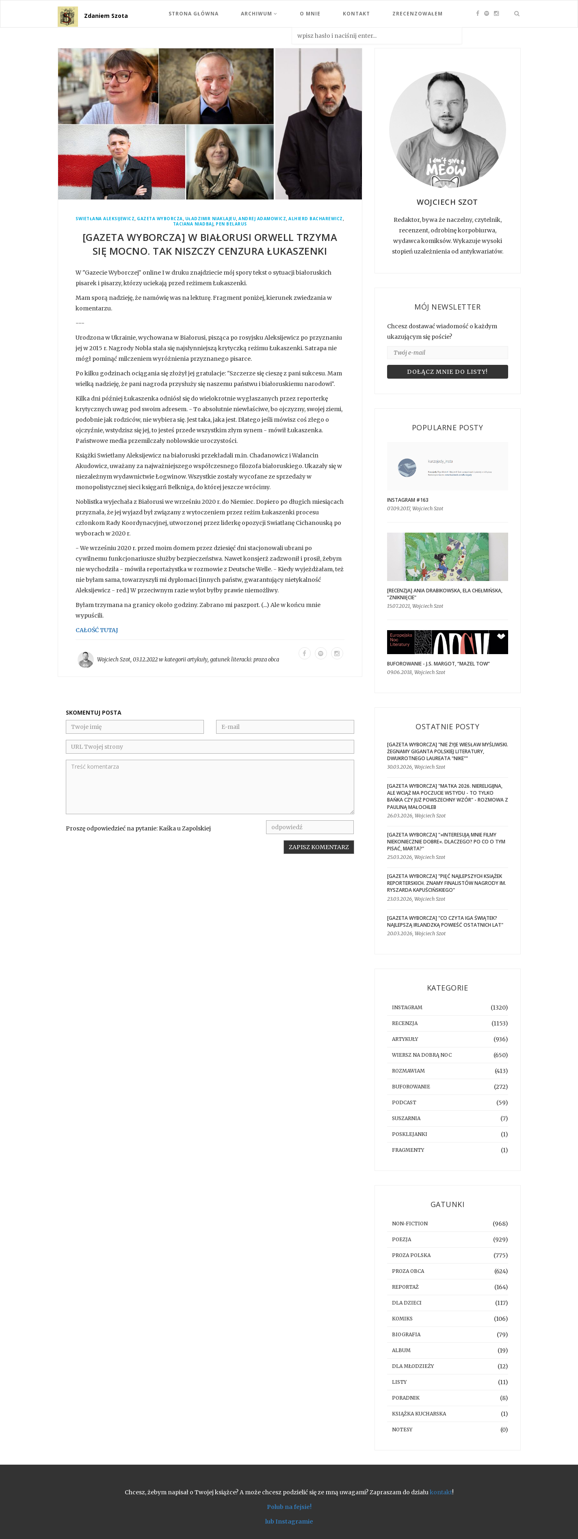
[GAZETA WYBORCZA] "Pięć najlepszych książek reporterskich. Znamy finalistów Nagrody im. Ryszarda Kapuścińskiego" (446, 883)
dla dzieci (407, 1303)
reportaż (405, 1287)
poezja (401, 1239)
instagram (407, 1007)
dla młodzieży (413, 1366)
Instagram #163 (408, 499)
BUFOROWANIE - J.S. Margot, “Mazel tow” (438, 663)
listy (399, 1382)
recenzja (405, 1023)
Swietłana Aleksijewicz (105, 219)
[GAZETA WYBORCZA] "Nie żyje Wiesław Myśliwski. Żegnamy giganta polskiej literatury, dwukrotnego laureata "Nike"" (447, 751)
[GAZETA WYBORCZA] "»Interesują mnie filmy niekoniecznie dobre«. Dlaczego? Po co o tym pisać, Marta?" (446, 841)
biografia (406, 1334)
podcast (404, 1102)
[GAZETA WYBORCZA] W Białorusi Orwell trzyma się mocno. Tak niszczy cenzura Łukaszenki (210, 244)
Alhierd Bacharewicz (315, 219)
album (401, 1350)
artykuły (197, 659)
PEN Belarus (231, 224)
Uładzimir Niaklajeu (210, 219)
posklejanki (409, 1134)
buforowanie (411, 1087)
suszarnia (406, 1118)
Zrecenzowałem (417, 13)
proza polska (411, 1255)
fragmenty (408, 1150)
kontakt (441, 1492)
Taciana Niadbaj (193, 224)
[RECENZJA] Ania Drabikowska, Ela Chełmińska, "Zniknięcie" (444, 594)
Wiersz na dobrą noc (422, 1055)
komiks (402, 1319)
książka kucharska (419, 1414)
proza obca (266, 659)
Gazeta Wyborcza (160, 219)
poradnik (406, 1398)
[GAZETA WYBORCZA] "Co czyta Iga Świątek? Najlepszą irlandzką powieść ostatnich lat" (445, 921)
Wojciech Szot (113, 659)
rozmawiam (408, 1071)
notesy (402, 1429)
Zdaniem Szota (106, 16)
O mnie (310, 13)
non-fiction (410, 1223)
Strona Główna (194, 13)
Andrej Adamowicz (262, 219)
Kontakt (356, 13)
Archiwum (259, 13)
